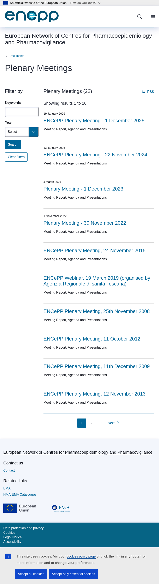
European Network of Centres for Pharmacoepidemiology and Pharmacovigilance (77, 452)
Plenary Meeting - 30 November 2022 (84, 223)
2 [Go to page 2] (92, 423)
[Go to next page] (113, 423)
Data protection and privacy (23, 528)
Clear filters (16, 157)
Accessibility (12, 541)
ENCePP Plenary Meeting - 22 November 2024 (95, 154)
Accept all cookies (31, 574)
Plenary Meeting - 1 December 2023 (83, 189)
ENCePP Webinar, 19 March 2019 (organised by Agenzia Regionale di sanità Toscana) (96, 281)
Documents (17, 56)
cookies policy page (81, 556)
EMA (7, 488)
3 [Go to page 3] (101, 423)
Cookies (9, 532)
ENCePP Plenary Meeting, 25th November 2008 (96, 311)
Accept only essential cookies (73, 574)
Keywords (13, 102)
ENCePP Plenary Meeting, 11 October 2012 (91, 339)
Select (12, 131)
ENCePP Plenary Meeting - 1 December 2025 (94, 120)
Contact (9, 470)
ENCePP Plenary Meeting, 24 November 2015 (94, 250)
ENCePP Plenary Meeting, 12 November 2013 (94, 394)
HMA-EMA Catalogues (19, 494)
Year (8, 122)
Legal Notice (12, 537)
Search (13, 144)
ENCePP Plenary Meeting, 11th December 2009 (96, 366)
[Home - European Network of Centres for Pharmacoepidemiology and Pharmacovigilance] (32, 16)
